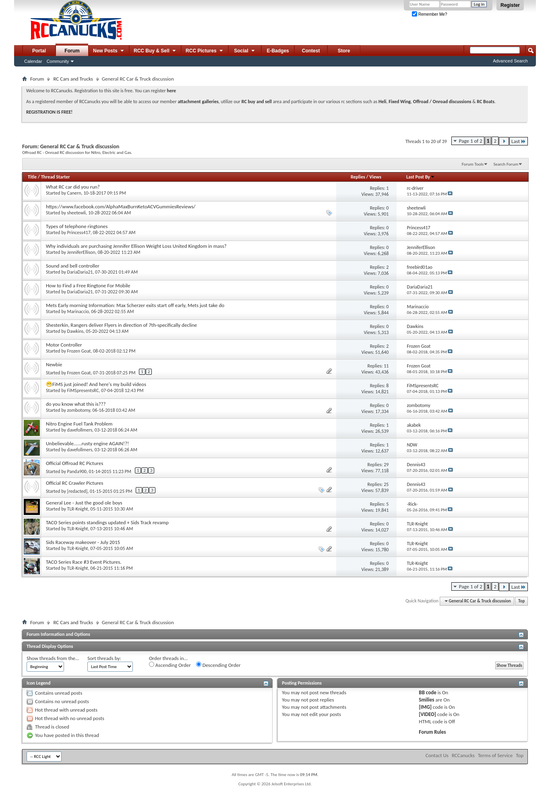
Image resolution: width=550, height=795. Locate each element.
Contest (311, 51)
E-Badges (278, 51)
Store (344, 51)
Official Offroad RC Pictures (74, 463)
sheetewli (76, 213)
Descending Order (218, 665)
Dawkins (75, 331)
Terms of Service (495, 755)
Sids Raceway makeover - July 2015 (83, 542)
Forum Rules (432, 732)
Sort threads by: (104, 658)
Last (518, 141)
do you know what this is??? (76, 404)
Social (245, 51)
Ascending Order (170, 665)
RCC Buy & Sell (155, 51)
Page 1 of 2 (470, 141)
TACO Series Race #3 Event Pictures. (84, 562)
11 (386, 366)
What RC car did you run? (73, 187)
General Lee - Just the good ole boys (84, 503)
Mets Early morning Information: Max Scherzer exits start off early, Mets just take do (135, 305)
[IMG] (425, 707)
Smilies (426, 700)
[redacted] (77, 491)
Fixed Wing (400, 101)
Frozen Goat (79, 351)
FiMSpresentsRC (83, 390)
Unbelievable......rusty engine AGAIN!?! (87, 443)
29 (386, 464)
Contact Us (437, 755)
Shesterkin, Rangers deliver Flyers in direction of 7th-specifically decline (121, 325)
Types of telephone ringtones (77, 226)
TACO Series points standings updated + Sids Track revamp (107, 522)
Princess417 (79, 232)
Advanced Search (510, 60)
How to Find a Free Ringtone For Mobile (88, 285)
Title (32, 177)
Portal (39, 51)
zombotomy (78, 410)
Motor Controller (64, 345)
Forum (71, 51)
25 (386, 484)
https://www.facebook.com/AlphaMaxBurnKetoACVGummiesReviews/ (121, 206)
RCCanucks (463, 755)
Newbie (54, 364)
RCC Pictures (205, 51)
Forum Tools (473, 164)
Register (510, 5)
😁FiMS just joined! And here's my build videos (96, 384)
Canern (74, 193)
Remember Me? (429, 14)
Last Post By (420, 177)
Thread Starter (55, 177)
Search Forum (506, 164)
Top (521, 601)
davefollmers (80, 430)
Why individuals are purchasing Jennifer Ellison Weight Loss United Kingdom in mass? (136, 246)
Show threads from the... (53, 658)
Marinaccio (78, 311)
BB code (427, 692)
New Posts (109, 51)
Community (58, 61)
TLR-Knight (77, 509)
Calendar (33, 61)
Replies (358, 177)
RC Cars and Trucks (73, 79)
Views (375, 177)
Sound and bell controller (72, 266)
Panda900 (77, 471)
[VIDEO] (427, 714)
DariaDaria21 (80, 272)
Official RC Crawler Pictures (74, 483)
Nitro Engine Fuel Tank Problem (79, 424)
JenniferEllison (81, 252)
